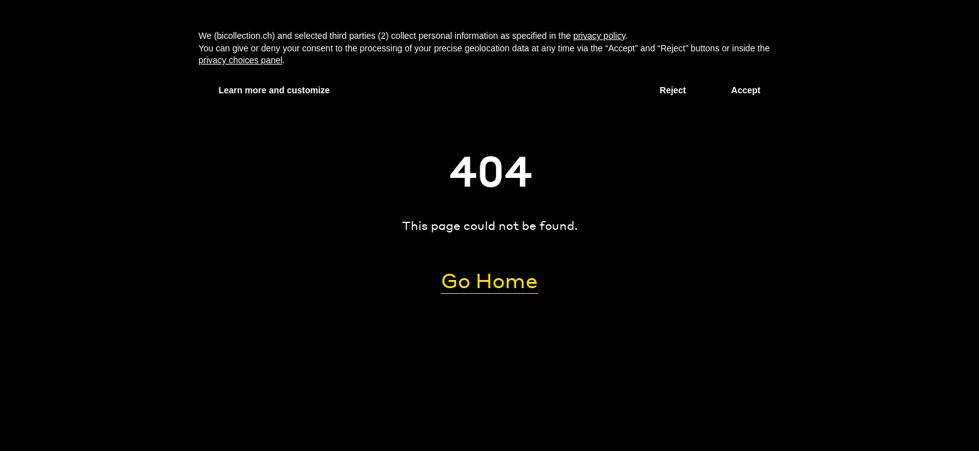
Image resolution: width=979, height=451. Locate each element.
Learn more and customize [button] (274, 90)
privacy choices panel (241, 60)
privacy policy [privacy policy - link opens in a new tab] (599, 36)
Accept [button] (746, 90)
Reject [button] (673, 90)
